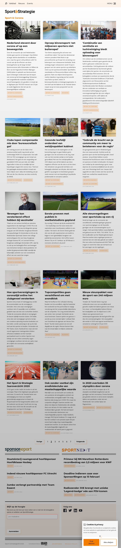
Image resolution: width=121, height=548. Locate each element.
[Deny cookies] (108, 542)
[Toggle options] (100, 536)
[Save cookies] (91, 542)
